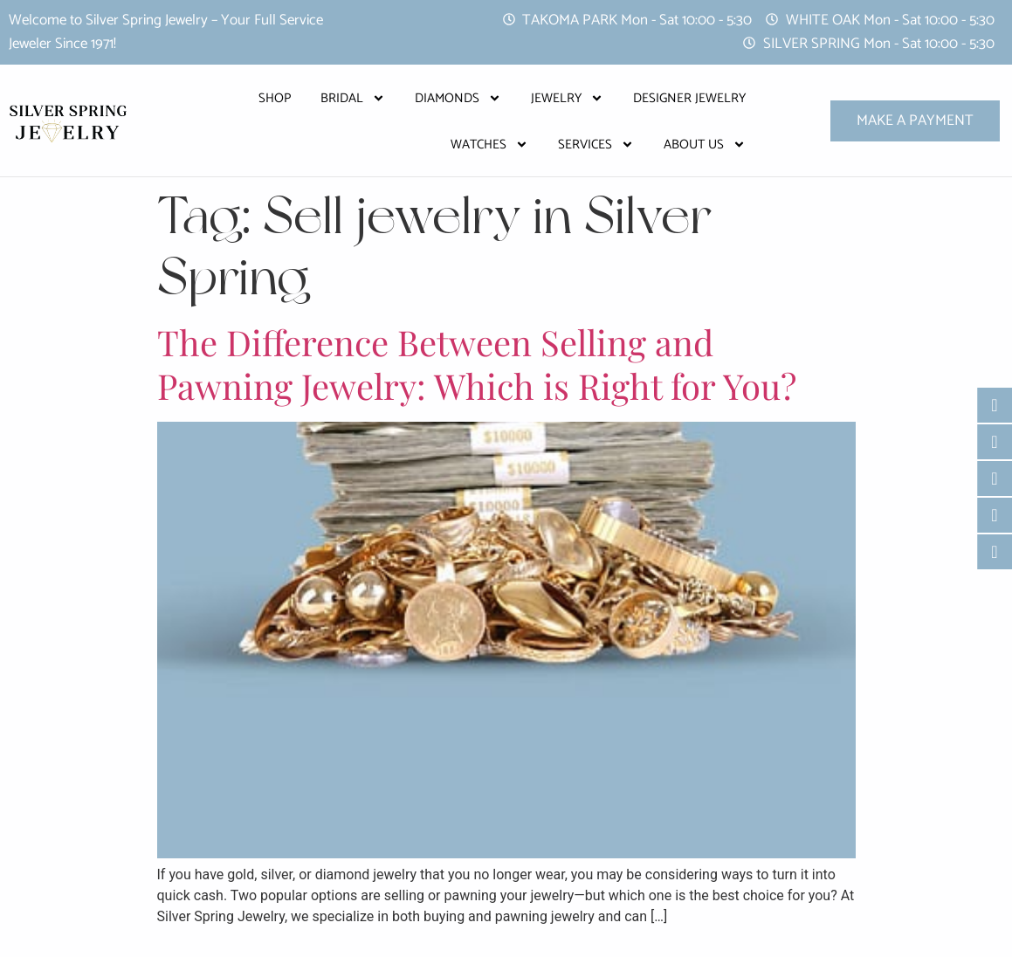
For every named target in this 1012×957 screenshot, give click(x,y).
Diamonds (458, 98)
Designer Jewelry (689, 98)
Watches (489, 144)
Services (596, 144)
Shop (274, 98)
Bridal (352, 98)
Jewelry (567, 98)
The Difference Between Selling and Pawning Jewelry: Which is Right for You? (476, 364)
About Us (705, 144)
